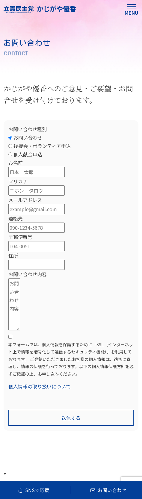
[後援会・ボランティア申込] (10, 146)
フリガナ (18, 181)
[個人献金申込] (10, 154)
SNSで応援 (33, 490)
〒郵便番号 (20, 237)
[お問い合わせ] (10, 138)
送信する (71, 417)
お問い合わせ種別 (27, 129)
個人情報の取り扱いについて (39, 386)
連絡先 (15, 218)
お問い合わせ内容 (27, 274)
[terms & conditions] (71, 364)
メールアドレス (25, 199)
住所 (13, 255)
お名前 (15, 162)
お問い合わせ (108, 490)
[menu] (131, 9)
